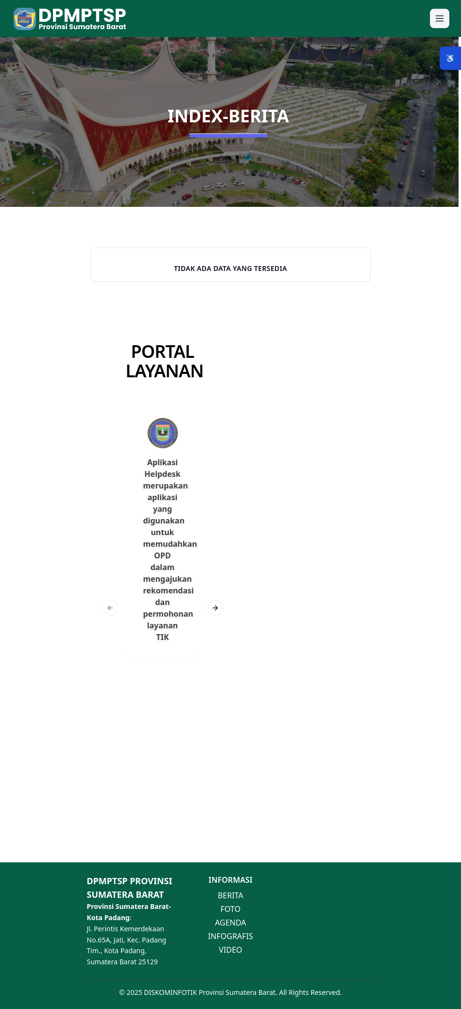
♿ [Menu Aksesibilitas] (450, 58)
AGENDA (230, 922)
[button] (230, 18)
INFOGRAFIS (230, 936)
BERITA (230, 895)
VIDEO (230, 949)
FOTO (230, 909)
